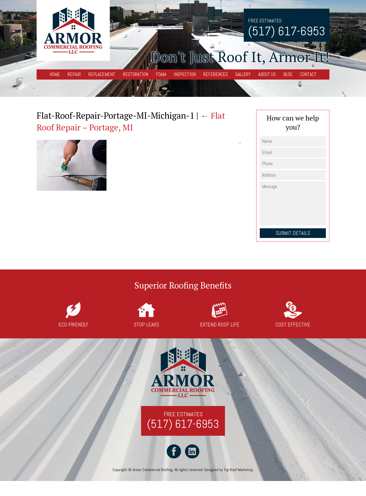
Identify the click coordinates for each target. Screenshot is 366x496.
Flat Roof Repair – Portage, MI (131, 121)
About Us (267, 74)
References (215, 74)
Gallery (243, 74)
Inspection (185, 74)
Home (55, 74)
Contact (308, 74)
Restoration (135, 74)
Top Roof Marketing (238, 471)
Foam (161, 74)
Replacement (101, 74)
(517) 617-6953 (286, 31)
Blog (287, 74)
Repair (74, 74)
